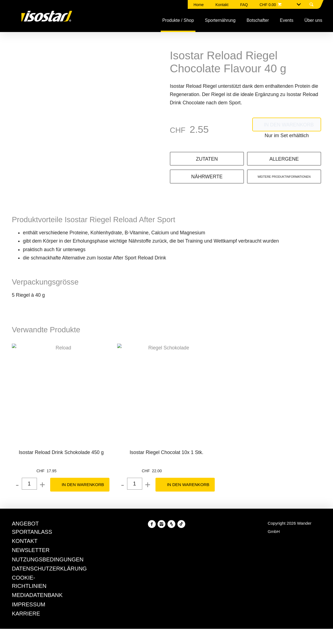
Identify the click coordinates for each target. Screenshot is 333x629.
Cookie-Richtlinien (226, 329)
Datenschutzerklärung (194, 337)
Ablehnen (93, 357)
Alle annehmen (197, 357)
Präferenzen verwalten (142, 357)
